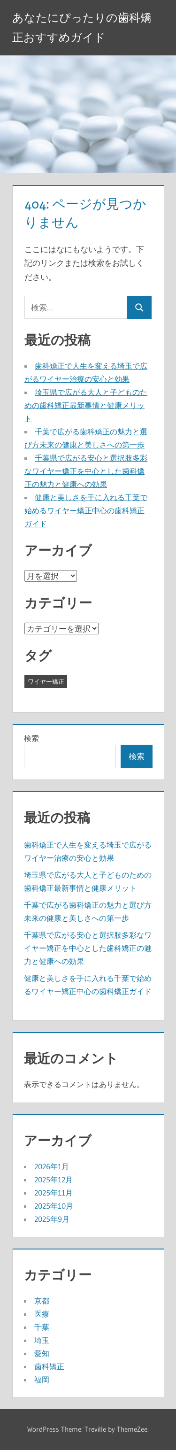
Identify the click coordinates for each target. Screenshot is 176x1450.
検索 (31, 738)
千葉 (41, 1327)
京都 (41, 1300)
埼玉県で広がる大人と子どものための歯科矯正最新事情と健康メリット (85, 405)
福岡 (41, 1379)
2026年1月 (51, 1166)
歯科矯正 (49, 1366)
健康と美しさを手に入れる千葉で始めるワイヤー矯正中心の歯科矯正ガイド (85, 510)
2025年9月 (51, 1219)
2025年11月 (53, 1192)
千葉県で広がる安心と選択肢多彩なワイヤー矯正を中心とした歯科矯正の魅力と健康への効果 (85, 471)
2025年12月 (53, 1179)
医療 (41, 1314)
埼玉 (41, 1340)
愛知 (41, 1353)
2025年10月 (53, 1206)
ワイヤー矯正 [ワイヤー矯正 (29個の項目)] (46, 681)
